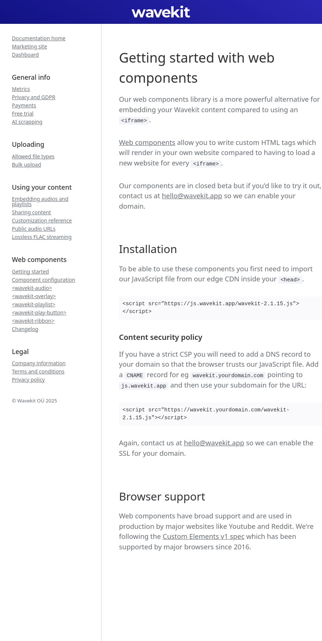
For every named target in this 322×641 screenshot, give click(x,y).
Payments (24, 105)
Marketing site (29, 46)
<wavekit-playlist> (33, 304)
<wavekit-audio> (32, 288)
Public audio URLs (33, 228)
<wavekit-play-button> (39, 312)
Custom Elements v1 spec (204, 536)
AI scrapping (27, 121)
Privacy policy (28, 379)
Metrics (21, 89)
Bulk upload (26, 164)
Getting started (30, 271)
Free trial (22, 113)
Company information (38, 363)
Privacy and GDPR (33, 97)
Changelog (25, 329)
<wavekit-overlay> (34, 296)
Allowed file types (33, 156)
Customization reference (42, 220)
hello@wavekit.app (192, 195)
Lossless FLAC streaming (42, 237)
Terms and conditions (38, 371)
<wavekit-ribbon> (33, 320)
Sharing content (31, 212)
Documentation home (38, 38)
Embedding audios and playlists (40, 201)
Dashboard (25, 54)
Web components (147, 142)
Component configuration (43, 279)
